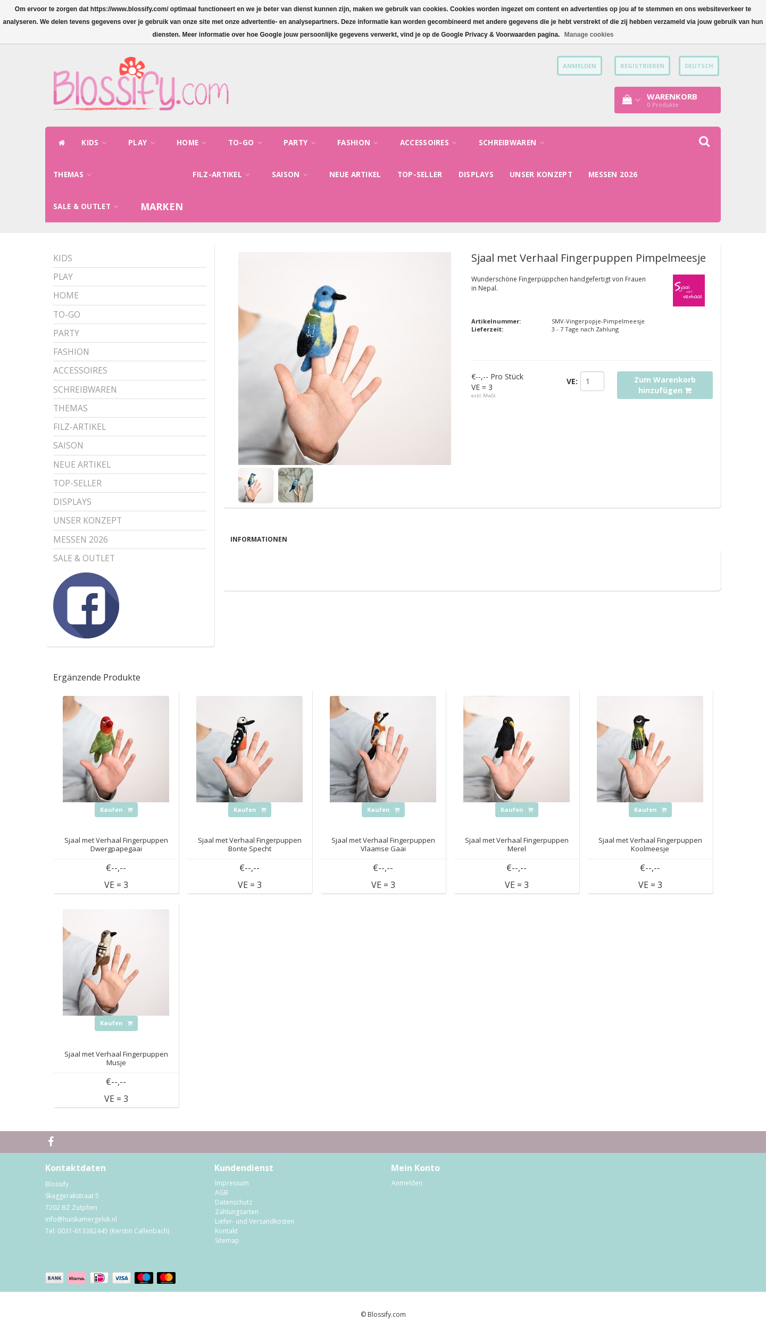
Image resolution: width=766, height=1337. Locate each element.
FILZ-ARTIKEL (224, 174)
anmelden (579, 66)
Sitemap (227, 1240)
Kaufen (116, 809)
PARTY (302, 142)
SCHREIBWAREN (514, 142)
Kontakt (226, 1230)
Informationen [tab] (258, 539)
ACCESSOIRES (431, 142)
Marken (162, 206)
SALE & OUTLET (88, 206)
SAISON (292, 174)
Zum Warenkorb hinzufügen (665, 385)
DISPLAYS (476, 174)
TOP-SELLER (420, 174)
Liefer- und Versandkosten (254, 1221)
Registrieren (642, 66)
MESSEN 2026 (612, 174)
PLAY (144, 142)
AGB (221, 1192)
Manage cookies (589, 34)
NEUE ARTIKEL (355, 174)
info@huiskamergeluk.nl (81, 1219)
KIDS (96, 142)
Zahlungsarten (237, 1211)
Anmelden (407, 1182)
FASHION (360, 142)
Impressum (232, 1182)
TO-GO (248, 142)
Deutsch (699, 66)
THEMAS (75, 174)
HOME (194, 142)
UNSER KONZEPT (541, 174)
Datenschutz (233, 1202)
